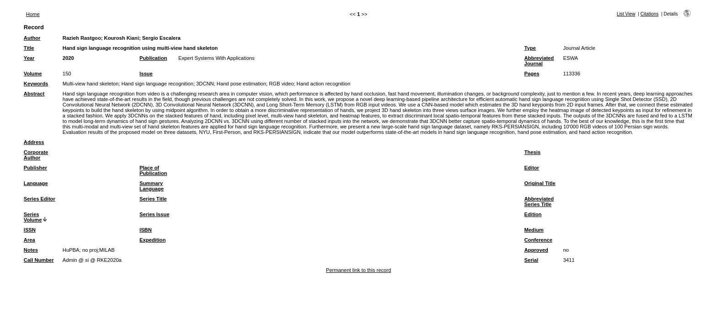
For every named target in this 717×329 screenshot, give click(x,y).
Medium (534, 230)
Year (29, 58)
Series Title (153, 199)
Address (34, 142)
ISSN (30, 230)
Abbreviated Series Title (539, 201)
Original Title (540, 183)
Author (32, 38)
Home (33, 14)
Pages (532, 73)
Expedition (152, 240)
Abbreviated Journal (539, 60)
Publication (153, 58)
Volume (33, 73)
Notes (31, 250)
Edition (533, 214)
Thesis (532, 152)
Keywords (36, 83)
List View (626, 13)
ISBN (145, 230)
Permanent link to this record (358, 270)
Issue (146, 73)
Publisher (35, 167)
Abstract (34, 93)
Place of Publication (153, 170)
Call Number (39, 260)
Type (530, 48)
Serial (531, 260)
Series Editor (39, 199)
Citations (649, 13)
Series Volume (33, 217)
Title (29, 48)
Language (36, 183)
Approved (536, 250)
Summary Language (151, 185)
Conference (538, 240)
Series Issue (154, 214)
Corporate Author (36, 154)
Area (29, 240)
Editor (531, 167)
